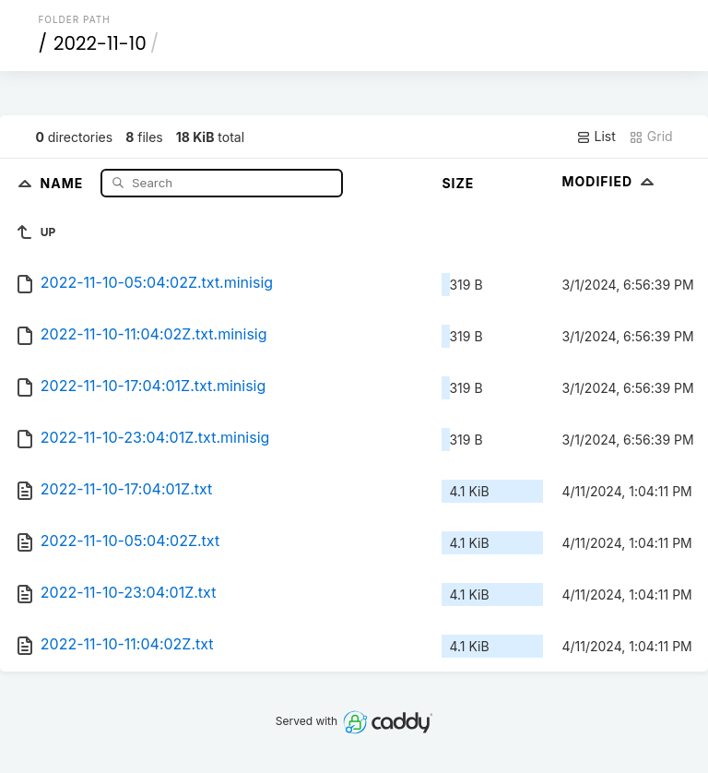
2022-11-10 (100, 43)
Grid (651, 136)
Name (64, 182)
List (596, 136)
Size (458, 183)
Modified (609, 181)
